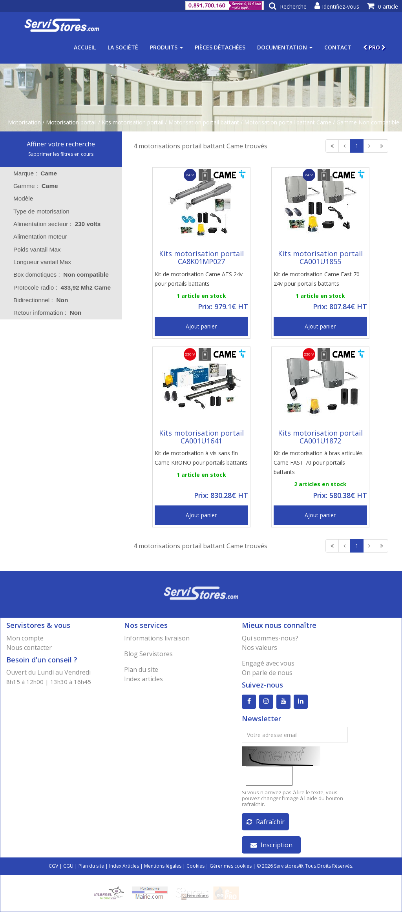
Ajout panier (201, 326)
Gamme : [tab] (35, 185)
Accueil (85, 47)
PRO (374, 47)
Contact (337, 47)
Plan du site (141, 669)
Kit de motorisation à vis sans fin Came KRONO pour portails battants (201, 457)
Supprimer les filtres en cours (60, 154)
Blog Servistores (148, 653)
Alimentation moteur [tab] (35, 236)
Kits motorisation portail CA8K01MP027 (201, 257)
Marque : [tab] (35, 173)
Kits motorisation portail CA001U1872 (320, 436)
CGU (68, 866)
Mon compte (25, 638)
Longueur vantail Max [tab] (37, 262)
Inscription (271, 845)
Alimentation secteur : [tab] (56, 224)
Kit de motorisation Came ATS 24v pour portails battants (199, 278)
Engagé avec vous (268, 663)
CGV (53, 866)
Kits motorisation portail (132, 122)
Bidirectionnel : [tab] (40, 300)
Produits (166, 47)
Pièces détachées (220, 47)
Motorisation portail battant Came (287, 122)
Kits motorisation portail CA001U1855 (320, 257)
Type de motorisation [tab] (36, 211)
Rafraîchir (266, 821)
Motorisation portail (71, 122)
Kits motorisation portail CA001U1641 (201, 436)
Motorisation (24, 122)
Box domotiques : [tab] (61, 274)
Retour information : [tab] (47, 312)
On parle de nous (267, 672)
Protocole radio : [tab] (62, 287)
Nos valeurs (259, 647)
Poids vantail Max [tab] (32, 249)
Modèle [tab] (18, 198)
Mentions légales (162, 866)
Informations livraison (157, 638)
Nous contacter (29, 647)
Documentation (284, 47)
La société (123, 47)
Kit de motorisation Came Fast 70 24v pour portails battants (317, 278)
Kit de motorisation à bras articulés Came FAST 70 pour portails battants (318, 462)
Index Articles (124, 866)
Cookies (195, 866)
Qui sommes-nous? (270, 638)
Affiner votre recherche (61, 144)
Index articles (143, 679)
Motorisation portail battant (203, 122)
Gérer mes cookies (231, 866)
